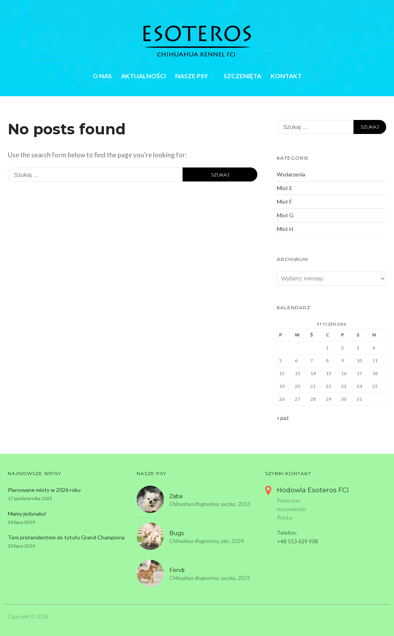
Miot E (284, 188)
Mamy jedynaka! (27, 513)
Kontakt (286, 75)
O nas (102, 75)
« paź (282, 417)
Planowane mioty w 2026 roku (44, 489)
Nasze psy (191, 75)
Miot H (285, 229)
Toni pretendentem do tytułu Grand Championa (66, 537)
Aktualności (143, 75)
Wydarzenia (291, 174)
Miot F (284, 201)
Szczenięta (242, 75)
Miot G (285, 215)
